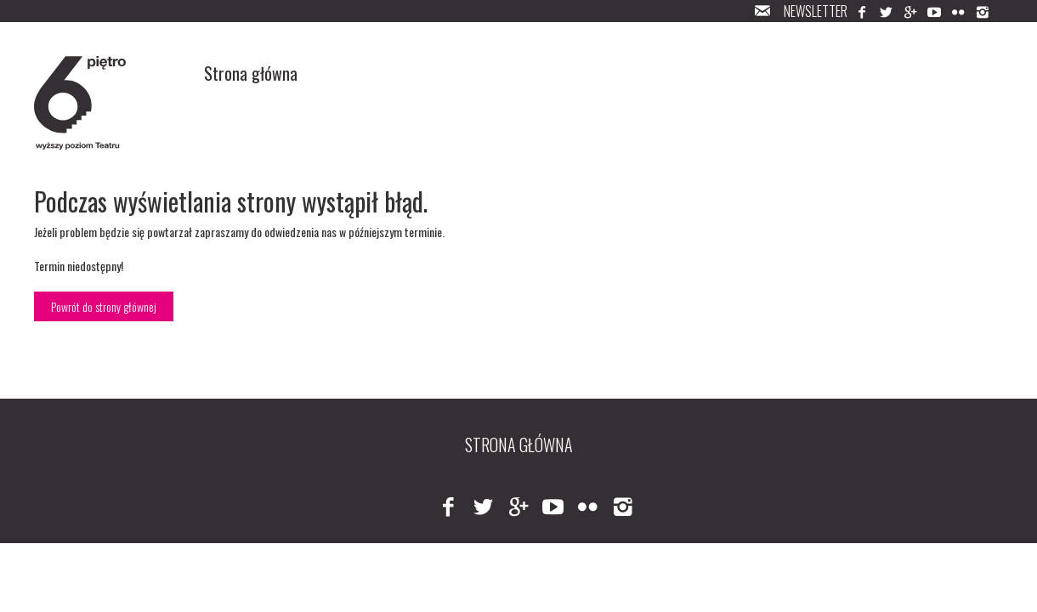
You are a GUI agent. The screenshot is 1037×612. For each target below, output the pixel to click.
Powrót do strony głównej (103, 306)
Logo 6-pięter (81, 103)
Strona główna (251, 73)
